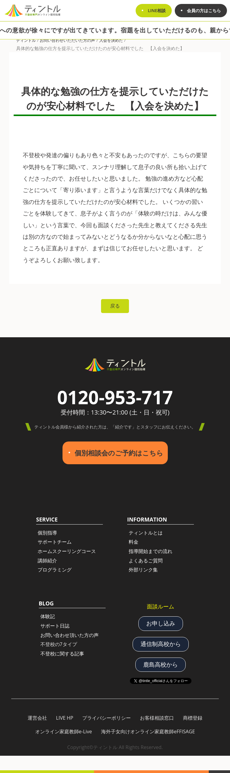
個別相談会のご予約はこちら (119, 453)
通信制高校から (160, 644)
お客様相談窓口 (157, 718)
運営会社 (37, 718)
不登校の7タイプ (58, 644)
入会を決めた (111, 40)
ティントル (26, 40)
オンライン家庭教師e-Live (63, 731)
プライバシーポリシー (106, 718)
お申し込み (160, 623)
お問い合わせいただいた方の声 (67, 40)
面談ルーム (160, 606)
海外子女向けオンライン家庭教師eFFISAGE (148, 731)
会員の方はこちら (204, 10)
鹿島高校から (160, 664)
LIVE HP (64, 718)
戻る (115, 305)
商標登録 (192, 718)
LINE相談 (157, 10)
